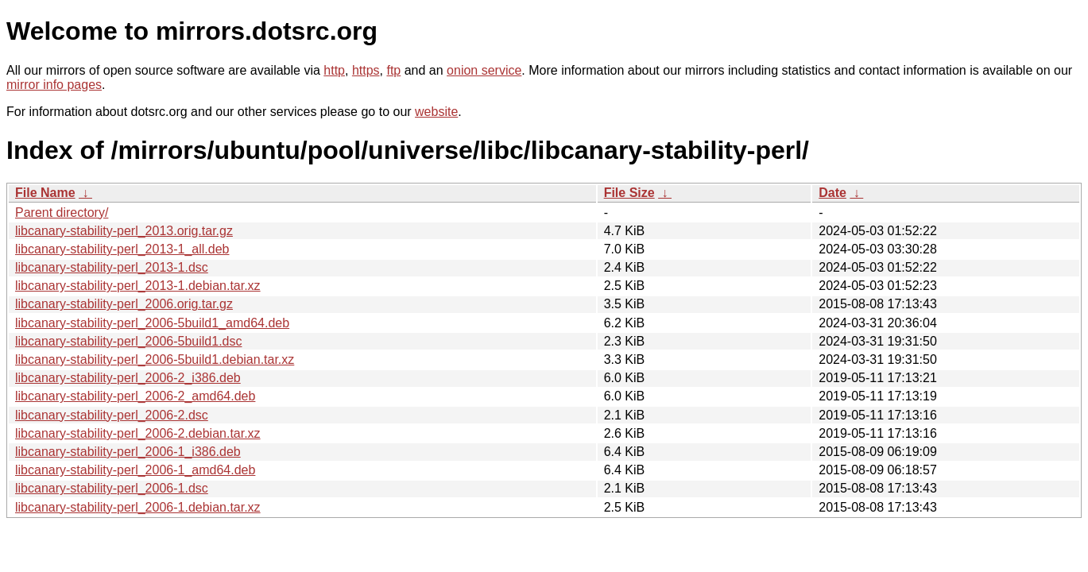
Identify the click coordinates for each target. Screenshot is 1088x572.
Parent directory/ (61, 212)
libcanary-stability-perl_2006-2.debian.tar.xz (138, 433)
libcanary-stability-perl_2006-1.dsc (111, 488)
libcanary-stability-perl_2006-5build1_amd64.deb (152, 323)
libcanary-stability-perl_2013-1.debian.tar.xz (138, 285)
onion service (484, 70)
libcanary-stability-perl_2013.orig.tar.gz (124, 231)
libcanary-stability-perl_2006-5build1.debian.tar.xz (154, 359)
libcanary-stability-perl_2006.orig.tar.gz (124, 304)
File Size (629, 192)
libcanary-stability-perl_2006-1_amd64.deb (135, 470)
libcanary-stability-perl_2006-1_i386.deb (128, 451)
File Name (45, 192)
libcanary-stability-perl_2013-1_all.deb (122, 249)
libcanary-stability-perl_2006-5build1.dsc (128, 341)
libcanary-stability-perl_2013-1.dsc (111, 267)
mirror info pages (54, 84)
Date (832, 192)
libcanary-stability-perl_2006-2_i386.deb (128, 378)
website (436, 111)
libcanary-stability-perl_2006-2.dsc (111, 415)
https (366, 70)
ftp (393, 70)
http (334, 70)
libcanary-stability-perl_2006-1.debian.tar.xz (138, 507)
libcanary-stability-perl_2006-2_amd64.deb (135, 396)
